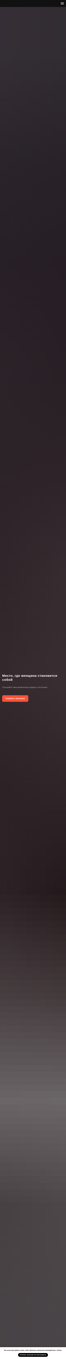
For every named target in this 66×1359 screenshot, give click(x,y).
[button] (15, 698)
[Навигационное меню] (62, 3)
